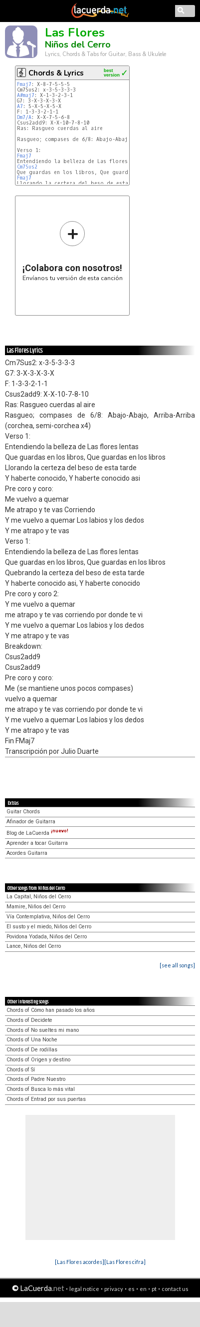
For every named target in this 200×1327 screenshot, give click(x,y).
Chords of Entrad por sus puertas (46, 1099)
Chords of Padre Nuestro (35, 1079)
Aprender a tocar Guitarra (37, 843)
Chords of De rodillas (31, 1049)
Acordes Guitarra (26, 853)
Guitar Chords (23, 811)
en (143, 1288)
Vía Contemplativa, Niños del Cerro (48, 916)
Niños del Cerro (78, 45)
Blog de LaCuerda (37, 833)
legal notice (84, 1288)
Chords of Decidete (29, 1020)
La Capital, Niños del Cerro (38, 896)
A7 (20, 106)
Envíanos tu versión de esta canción (72, 251)
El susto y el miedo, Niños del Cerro (48, 926)
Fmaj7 (24, 84)
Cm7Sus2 (27, 167)
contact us (175, 1288)
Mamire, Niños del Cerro (35, 906)
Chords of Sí (20, 1069)
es (131, 1288)
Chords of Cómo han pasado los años (50, 1010)
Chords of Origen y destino (38, 1059)
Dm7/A (24, 117)
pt (154, 1288)
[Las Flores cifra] (125, 1261)
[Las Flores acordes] (79, 1261)
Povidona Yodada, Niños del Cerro (46, 936)
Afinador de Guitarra (30, 821)
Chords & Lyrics (56, 73)
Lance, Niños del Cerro (33, 946)
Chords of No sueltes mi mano (42, 1030)
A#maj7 (25, 95)
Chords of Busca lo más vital (40, 1089)
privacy (113, 1288)
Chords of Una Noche (31, 1039)
